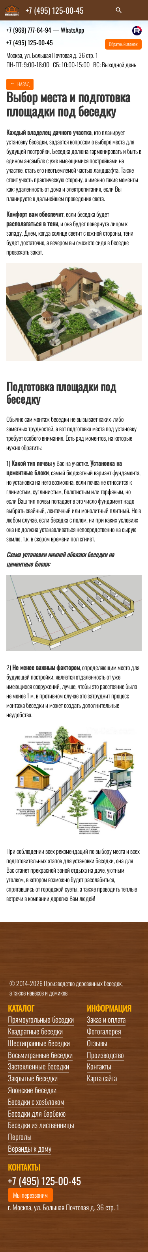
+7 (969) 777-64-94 (45, 30)
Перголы (20, 1136)
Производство (105, 1054)
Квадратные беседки (35, 1031)
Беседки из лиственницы (41, 1124)
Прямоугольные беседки (41, 1019)
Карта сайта (102, 1078)
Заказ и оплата (106, 1019)
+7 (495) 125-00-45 (29, 42)
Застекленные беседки (38, 1066)
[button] (137, 10)
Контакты (99, 1066)
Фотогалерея (104, 1031)
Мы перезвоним (30, 1195)
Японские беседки (32, 1089)
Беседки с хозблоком (36, 1101)
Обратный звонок (123, 44)
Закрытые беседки (33, 1078)
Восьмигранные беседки (40, 1054)
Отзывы (97, 1043)
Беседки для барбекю (37, 1113)
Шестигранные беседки (39, 1043)
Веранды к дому (29, 1148)
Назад (23, 84)
